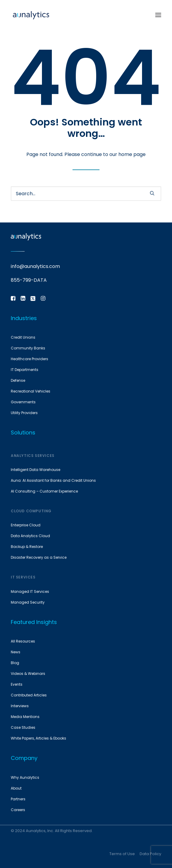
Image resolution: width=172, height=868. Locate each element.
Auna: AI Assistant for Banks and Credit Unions (53, 480)
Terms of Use (122, 854)
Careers (18, 809)
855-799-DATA (29, 280)
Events (16, 684)
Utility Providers (24, 412)
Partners (18, 799)
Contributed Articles (29, 695)
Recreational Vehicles (30, 391)
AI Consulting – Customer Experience (44, 491)
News (15, 652)
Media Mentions (25, 716)
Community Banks (28, 348)
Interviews (20, 705)
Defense (18, 380)
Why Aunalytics (25, 777)
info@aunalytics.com (35, 266)
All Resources (23, 641)
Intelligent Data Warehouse (35, 469)
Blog (15, 662)
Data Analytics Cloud (30, 535)
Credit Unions (23, 337)
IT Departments (24, 369)
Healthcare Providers (29, 358)
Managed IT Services (30, 591)
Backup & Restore (27, 546)
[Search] (86, 193)
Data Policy (150, 854)
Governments (23, 402)
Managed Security (28, 602)
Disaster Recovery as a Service (39, 557)
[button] (158, 15)
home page (132, 154)
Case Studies (23, 727)
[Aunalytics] (31, 15)
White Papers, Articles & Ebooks (38, 738)
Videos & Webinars (28, 673)
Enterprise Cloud (25, 525)
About (16, 788)
